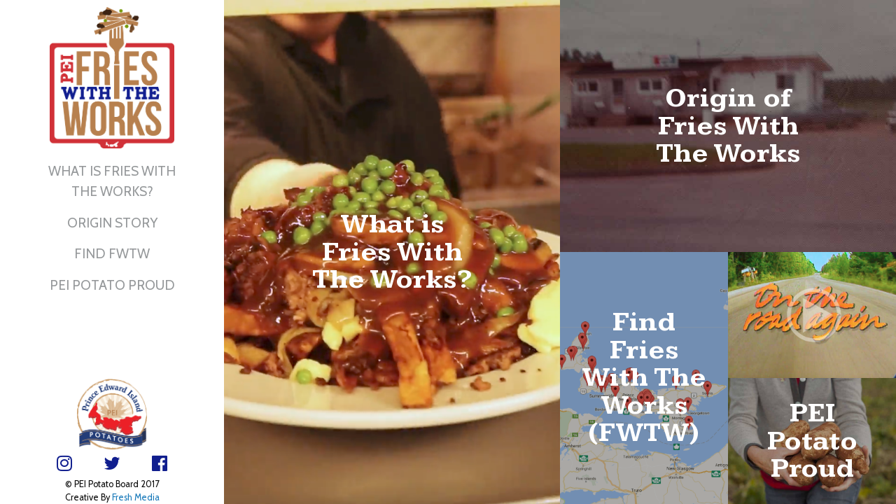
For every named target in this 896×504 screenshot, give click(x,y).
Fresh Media (136, 497)
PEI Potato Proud (112, 284)
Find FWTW (112, 253)
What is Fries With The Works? (112, 181)
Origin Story (112, 222)
